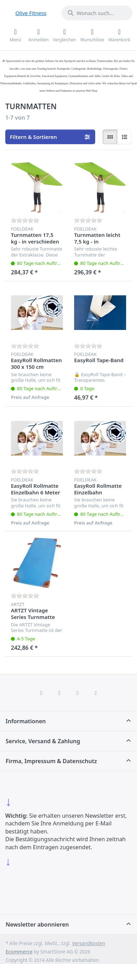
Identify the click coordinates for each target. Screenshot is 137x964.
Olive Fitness (31, 12)
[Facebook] (41, 693)
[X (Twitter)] (59, 693)
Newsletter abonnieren (37, 924)
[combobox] (96, 13)
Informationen (26, 721)
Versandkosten (88, 943)
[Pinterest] (96, 693)
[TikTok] (77, 693)
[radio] (110, 136)
